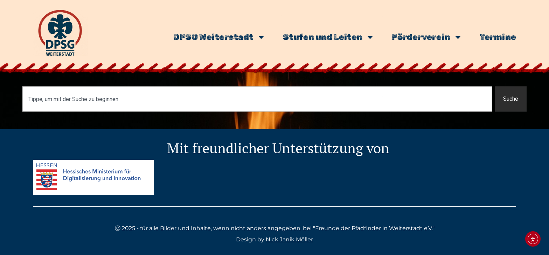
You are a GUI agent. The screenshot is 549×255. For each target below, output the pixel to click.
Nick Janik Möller (289, 239)
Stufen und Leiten (328, 37)
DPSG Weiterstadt (219, 37)
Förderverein (427, 37)
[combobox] (257, 99)
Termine (498, 37)
